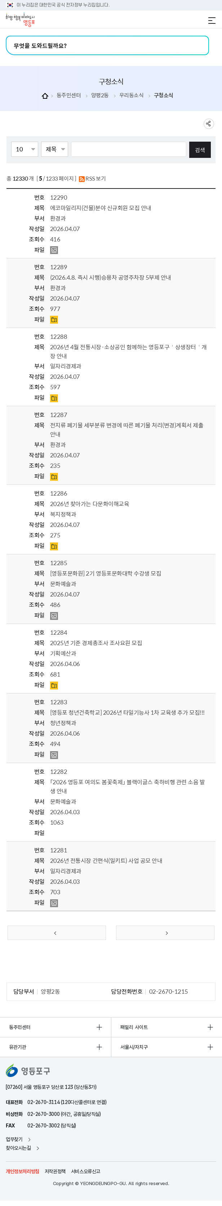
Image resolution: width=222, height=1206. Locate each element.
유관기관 (17, 1047)
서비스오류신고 (85, 1171)
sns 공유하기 (209, 124)
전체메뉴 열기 (212, 20)
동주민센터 (69, 95)
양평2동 (100, 95)
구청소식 (163, 95)
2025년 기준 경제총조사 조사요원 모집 (96, 642)
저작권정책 (55, 1171)
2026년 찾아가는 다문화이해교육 (89, 503)
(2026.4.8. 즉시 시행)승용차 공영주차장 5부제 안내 (110, 277)
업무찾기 (14, 1139)
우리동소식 (131, 95)
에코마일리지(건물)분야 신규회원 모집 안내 (100, 207)
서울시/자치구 (134, 1047)
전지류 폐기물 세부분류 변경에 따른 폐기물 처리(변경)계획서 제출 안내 (127, 429)
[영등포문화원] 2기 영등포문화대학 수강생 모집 (105, 573)
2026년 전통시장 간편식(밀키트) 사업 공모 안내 (106, 860)
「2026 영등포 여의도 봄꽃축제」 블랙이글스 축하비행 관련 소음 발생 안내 (127, 786)
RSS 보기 (92, 179)
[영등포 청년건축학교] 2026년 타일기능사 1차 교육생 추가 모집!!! (127, 712)
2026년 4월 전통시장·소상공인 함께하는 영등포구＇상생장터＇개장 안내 (128, 351)
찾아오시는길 (18, 1148)
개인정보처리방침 (22, 1171)
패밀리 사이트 (134, 1027)
